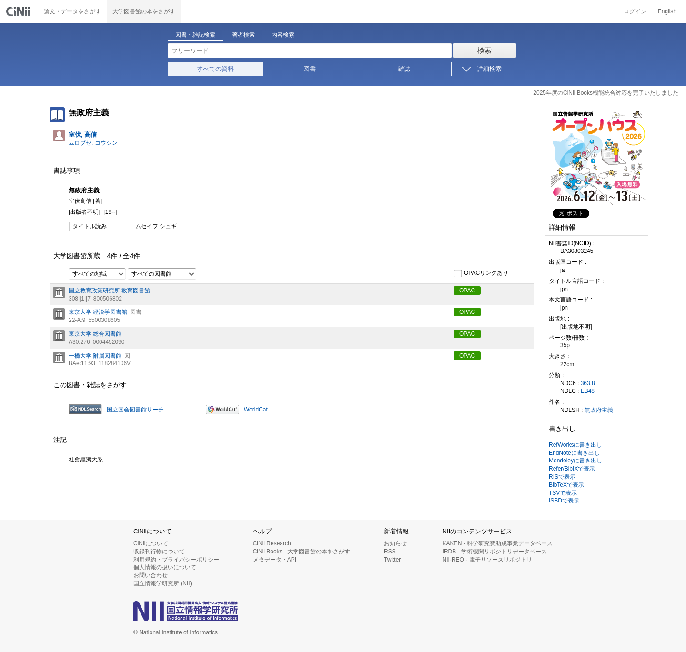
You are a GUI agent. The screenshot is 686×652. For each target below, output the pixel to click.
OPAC (467, 290)
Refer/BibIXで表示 (572, 468)
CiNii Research (272, 543)
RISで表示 (562, 476)
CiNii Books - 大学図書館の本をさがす (302, 551)
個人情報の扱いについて (164, 567)
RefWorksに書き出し (575, 444)
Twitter (392, 559)
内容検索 (283, 34)
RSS (390, 551)
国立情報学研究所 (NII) (162, 583)
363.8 (588, 383)
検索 (484, 50)
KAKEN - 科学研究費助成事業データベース (498, 543)
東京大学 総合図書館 (95, 334)
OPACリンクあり (481, 273)
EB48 (588, 391)
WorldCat (256, 409)
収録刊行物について (159, 551)
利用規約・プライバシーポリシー (176, 559)
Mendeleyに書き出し (575, 460)
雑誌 (404, 68)
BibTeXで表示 (566, 484)
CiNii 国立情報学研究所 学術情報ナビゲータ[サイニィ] (19, 11)
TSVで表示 (563, 493)
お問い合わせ (150, 575)
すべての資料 (215, 68)
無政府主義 (599, 410)
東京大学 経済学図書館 (98, 312)
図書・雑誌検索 (195, 34)
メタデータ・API (274, 559)
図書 (309, 68)
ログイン (635, 11)
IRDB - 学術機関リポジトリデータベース (495, 551)
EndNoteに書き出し (574, 453)
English (667, 11)
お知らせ (395, 543)
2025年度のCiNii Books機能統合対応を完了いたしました (605, 93)
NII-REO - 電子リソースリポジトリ (487, 559)
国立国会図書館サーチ (135, 409)
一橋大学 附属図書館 (95, 355)
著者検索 (243, 34)
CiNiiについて (150, 543)
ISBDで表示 (564, 500)
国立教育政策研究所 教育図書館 (109, 290)
